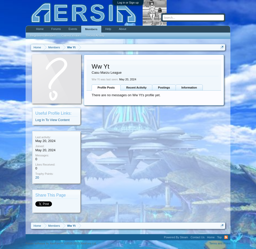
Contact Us (197, 237)
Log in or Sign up (127, 2)
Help (108, 28)
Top (219, 237)
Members (91, 29)
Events (73, 28)
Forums (56, 28)
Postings (164, 87)
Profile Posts (106, 87)
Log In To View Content (52, 120)
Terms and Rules (219, 243)
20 (37, 177)
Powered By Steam (176, 237)
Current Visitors (71, 35)
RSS (226, 237)
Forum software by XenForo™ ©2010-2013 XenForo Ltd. (61, 243)
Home (40, 28)
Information (189, 87)
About (122, 28)
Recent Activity (136, 87)
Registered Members (43, 35)
